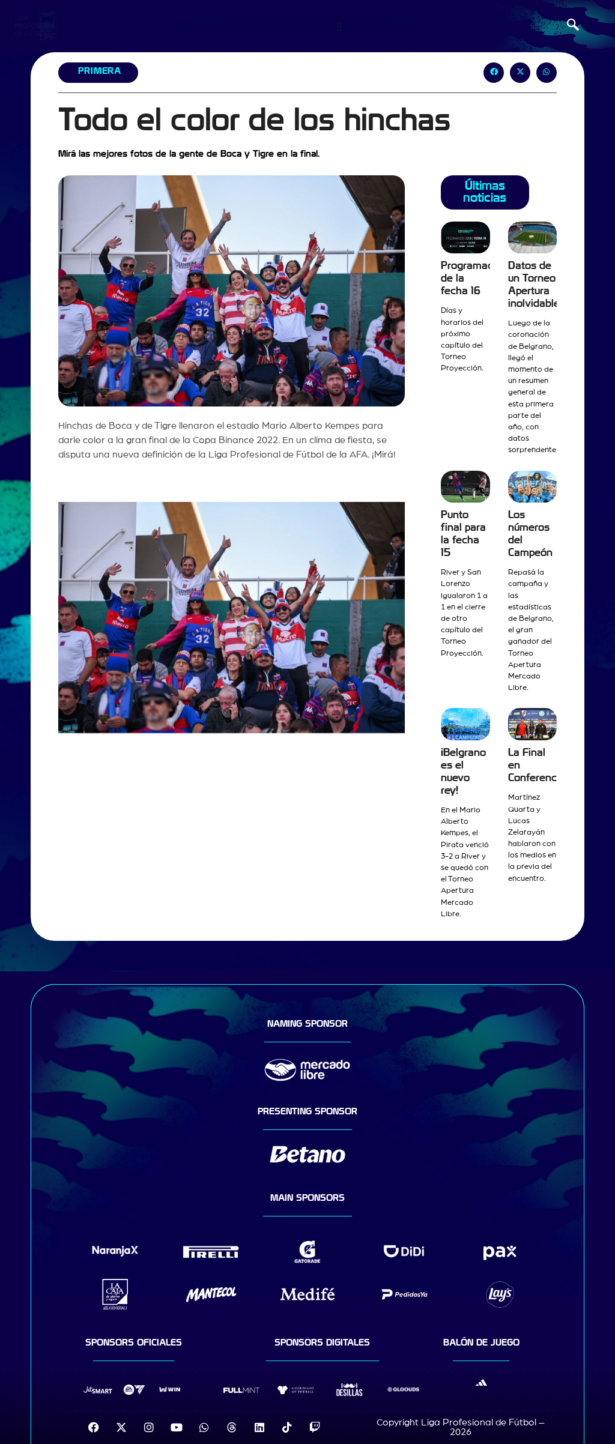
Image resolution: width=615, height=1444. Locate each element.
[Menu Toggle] (340, 26)
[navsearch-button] (573, 26)
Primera (99, 71)
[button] (493, 72)
